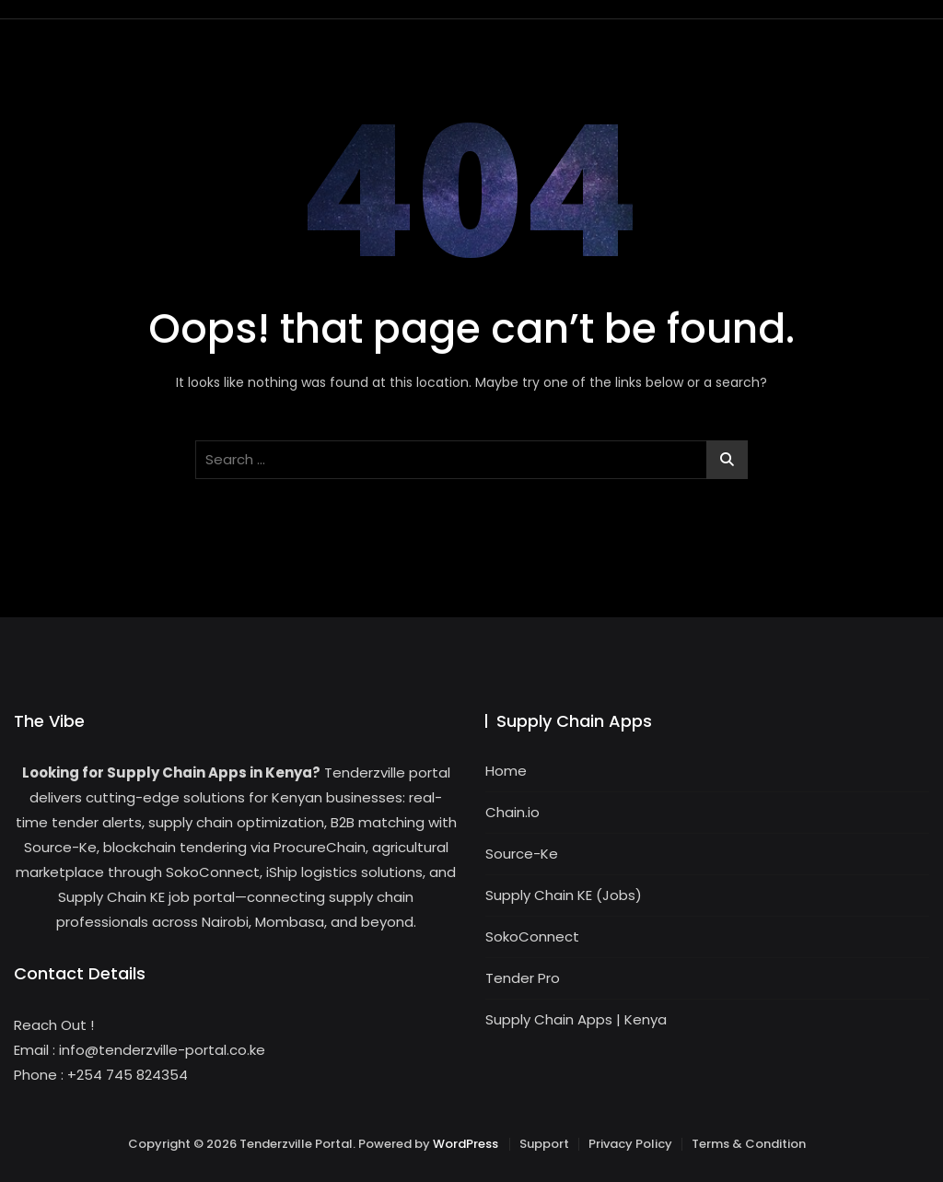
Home (506, 770)
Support (544, 1144)
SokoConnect (532, 936)
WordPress (465, 1144)
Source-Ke (521, 853)
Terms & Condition (749, 1144)
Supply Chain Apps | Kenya (576, 1019)
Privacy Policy (630, 1144)
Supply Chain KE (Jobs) (563, 895)
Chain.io (512, 812)
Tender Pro (522, 978)
